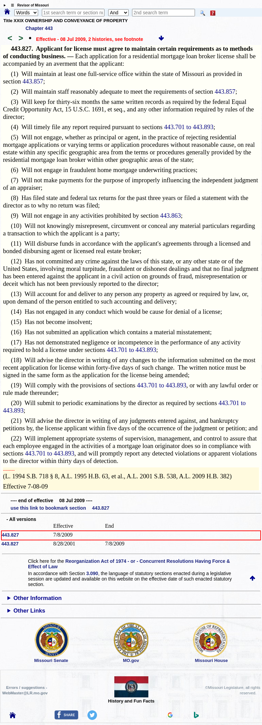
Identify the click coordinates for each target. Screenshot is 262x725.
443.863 (170, 215)
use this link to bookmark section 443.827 (60, 508)
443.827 (10, 535)
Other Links (29, 610)
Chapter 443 (39, 28)
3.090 (92, 573)
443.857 (32, 81)
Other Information (38, 598)
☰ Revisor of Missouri (28, 5)
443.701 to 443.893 (188, 126)
